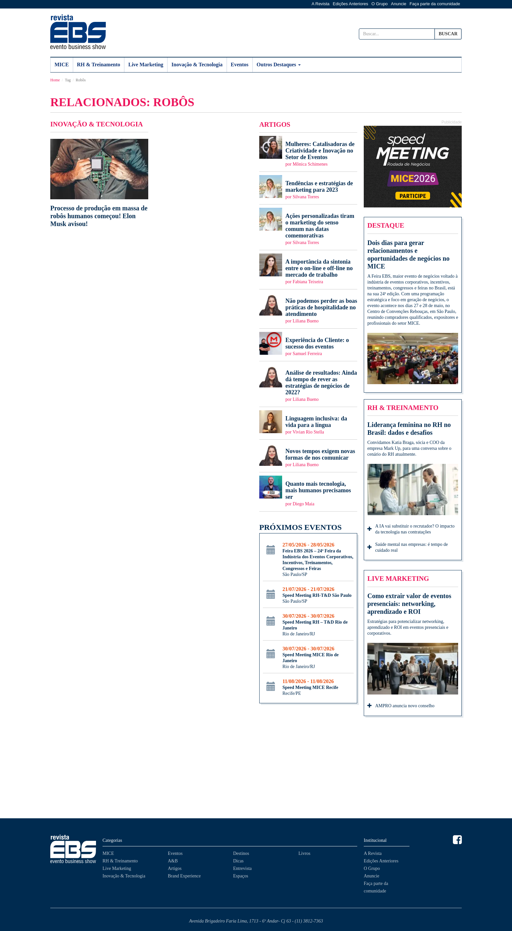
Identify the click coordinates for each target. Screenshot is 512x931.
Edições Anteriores (350, 3)
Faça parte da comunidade (434, 3)
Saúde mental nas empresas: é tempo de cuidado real (407, 547)
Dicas (238, 860)
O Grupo (380, 3)
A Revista (320, 3)
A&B (173, 860)
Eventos (239, 64)
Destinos (241, 853)
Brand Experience (184, 876)
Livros (304, 853)
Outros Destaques (279, 64)
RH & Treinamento (98, 64)
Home (55, 80)
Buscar (448, 33)
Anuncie (398, 3)
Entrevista (242, 868)
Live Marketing (145, 64)
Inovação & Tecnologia (196, 64)
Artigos (175, 868)
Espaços (240, 876)
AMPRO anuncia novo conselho (401, 706)
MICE (62, 64)
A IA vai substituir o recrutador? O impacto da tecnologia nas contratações (411, 529)
